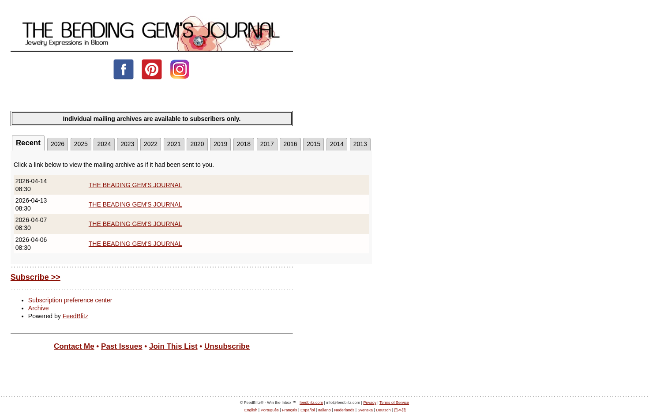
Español (307, 410)
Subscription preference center (70, 300)
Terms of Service (394, 402)
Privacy (369, 402)
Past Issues (122, 346)
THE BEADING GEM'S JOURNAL (135, 184)
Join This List (173, 346)
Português (270, 410)
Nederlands (344, 410)
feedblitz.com (311, 402)
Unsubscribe (227, 346)
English (251, 410)
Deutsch (383, 410)
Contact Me (74, 346)
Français (289, 410)
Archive (38, 308)
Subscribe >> (35, 277)
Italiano (324, 410)
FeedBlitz (75, 316)
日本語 (400, 410)
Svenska (365, 410)
